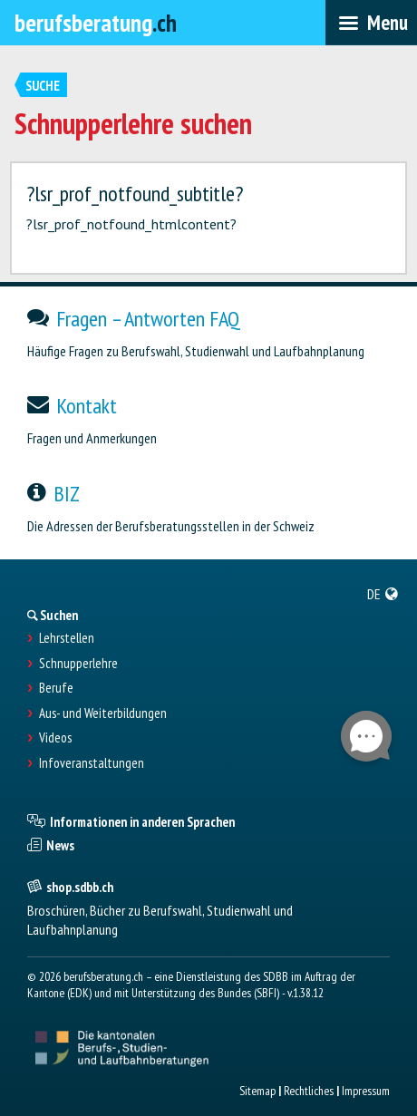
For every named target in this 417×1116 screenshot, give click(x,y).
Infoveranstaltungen (91, 763)
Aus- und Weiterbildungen (103, 713)
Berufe (56, 688)
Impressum (366, 1090)
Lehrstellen (66, 638)
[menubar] (371, 22)
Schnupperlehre (78, 663)
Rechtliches (309, 1090)
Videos (55, 738)
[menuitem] (383, 594)
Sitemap (257, 1090)
